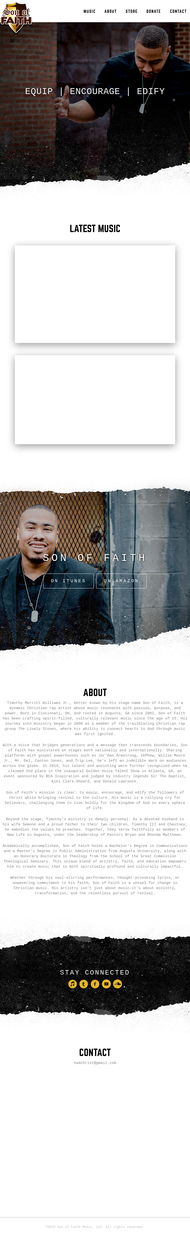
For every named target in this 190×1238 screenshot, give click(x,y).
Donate (153, 11)
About (110, 11)
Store (132, 11)
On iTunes (70, 554)
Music (90, 11)
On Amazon (120, 554)
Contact (178, 11)
